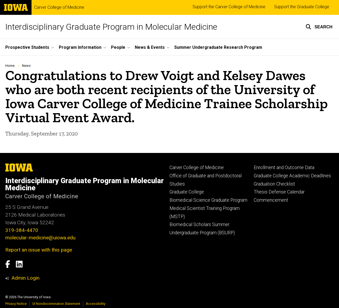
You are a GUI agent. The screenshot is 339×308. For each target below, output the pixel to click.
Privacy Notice (16, 304)
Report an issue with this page (38, 250)
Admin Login (25, 278)
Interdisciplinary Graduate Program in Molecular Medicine (111, 27)
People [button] (118, 47)
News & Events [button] (150, 47)
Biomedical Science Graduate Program (208, 200)
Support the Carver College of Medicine (229, 6)
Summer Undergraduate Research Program (218, 47)
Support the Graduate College (301, 6)
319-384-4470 (21, 230)
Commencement (271, 200)
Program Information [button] (80, 47)
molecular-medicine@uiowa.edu (40, 238)
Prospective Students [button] (27, 47)
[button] (319, 27)
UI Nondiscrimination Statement (56, 304)
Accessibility (95, 304)
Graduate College (187, 192)
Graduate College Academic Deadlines (292, 175)
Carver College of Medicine (59, 7)
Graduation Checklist (274, 184)
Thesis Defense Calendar (279, 192)
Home (10, 66)
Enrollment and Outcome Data (284, 167)
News (26, 66)
